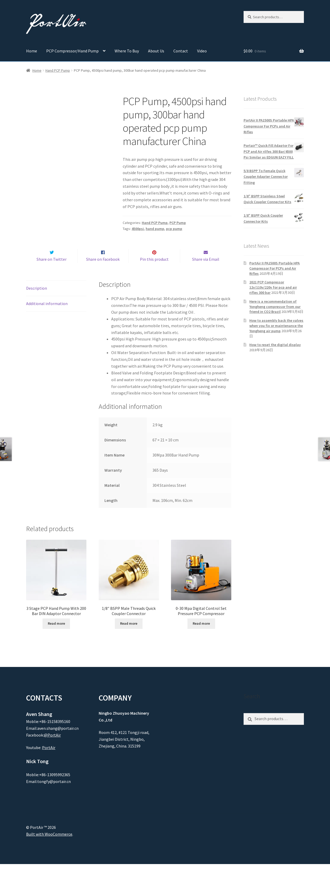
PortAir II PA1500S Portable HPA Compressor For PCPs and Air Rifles (274, 268)
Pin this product (154, 270)
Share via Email (205, 270)
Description (36, 299)
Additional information (47, 314)
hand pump (155, 228)
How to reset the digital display (275, 344)
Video (202, 50)
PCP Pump (177, 222)
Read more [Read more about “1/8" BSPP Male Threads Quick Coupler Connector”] (128, 634)
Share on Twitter (52, 270)
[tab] (56, 299)
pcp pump (174, 228)
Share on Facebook (103, 270)
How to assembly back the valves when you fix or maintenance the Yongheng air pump (276, 325)
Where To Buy (127, 50)
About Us (156, 50)
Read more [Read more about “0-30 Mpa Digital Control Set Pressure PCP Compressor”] (201, 634)
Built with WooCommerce (49, 845)
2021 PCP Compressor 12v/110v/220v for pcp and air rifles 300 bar (273, 287)
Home (31, 50)
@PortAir (52, 746)
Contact (180, 50)
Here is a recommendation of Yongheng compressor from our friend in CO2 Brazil (274, 306)
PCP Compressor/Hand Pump (72, 50)
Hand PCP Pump (57, 70)
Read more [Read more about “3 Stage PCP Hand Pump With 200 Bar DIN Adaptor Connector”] (56, 634)
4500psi (138, 228)
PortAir (48, 758)
